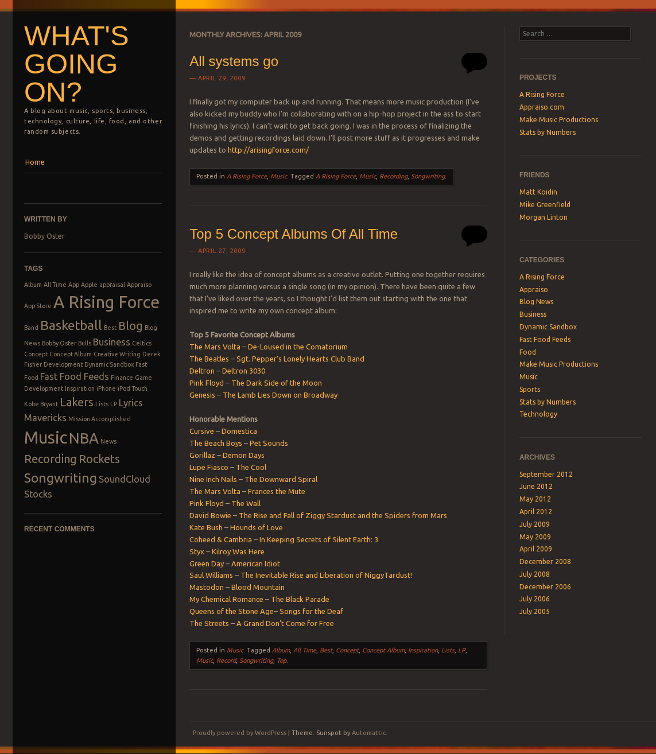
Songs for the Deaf (311, 611)
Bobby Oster (44, 236)
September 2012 (546, 474)
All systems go (233, 61)
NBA (84, 438)
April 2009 (535, 549)
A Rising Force (106, 302)
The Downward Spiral (280, 479)
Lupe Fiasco (208, 467)
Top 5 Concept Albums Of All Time (293, 234)
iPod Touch (132, 388)
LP (113, 404)
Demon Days (244, 455)
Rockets (99, 458)
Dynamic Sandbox (109, 364)
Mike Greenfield (544, 204)
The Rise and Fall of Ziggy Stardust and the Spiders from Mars (343, 515)
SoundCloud (124, 479)
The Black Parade (300, 599)
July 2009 (534, 524)
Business (111, 342)
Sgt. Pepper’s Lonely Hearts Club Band (300, 359)
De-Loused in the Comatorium (298, 347)
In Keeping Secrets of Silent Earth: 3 (318, 539)
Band (31, 327)
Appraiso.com (541, 107)
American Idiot (255, 563)
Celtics (142, 343)
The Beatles (209, 359)
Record (226, 660)
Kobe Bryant (41, 404)
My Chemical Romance (226, 599)
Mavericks (45, 418)
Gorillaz (202, 455)
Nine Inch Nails (213, 479)
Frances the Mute (276, 491)
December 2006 (545, 586)
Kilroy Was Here (238, 551)
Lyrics (131, 403)
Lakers (77, 402)
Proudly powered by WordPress (239, 732)
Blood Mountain (258, 587)
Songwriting (60, 477)
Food (527, 352)
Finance (122, 377)
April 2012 (535, 511)
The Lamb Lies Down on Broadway (280, 395)
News (108, 441)
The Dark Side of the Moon (276, 383)
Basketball (71, 324)
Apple (89, 284)
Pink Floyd (206, 383)
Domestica (239, 431)
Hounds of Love (256, 527)
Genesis (202, 395)
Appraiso (139, 284)
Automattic (369, 732)
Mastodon (206, 587)
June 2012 (536, 486)
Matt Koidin (538, 192)
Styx (196, 551)
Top (281, 660)
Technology (538, 414)
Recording (50, 458)
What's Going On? (76, 63)
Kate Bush (206, 527)
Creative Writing (117, 354)
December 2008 (545, 561)
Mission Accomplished (99, 418)
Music (45, 437)
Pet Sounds (269, 443)
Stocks (38, 494)
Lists (101, 404)
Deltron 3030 (243, 371)
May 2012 (535, 499)
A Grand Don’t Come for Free (285, 623)
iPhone (106, 388)
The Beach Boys (215, 443)
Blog (130, 325)
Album (33, 284)
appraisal (112, 284)
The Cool (251, 467)
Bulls (84, 343)
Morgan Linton (543, 217)
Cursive (201, 431)
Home (35, 162)
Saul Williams (211, 575)
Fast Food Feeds (74, 376)
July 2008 (534, 574)
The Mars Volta (214, 347)
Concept (36, 354)
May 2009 (535, 537)
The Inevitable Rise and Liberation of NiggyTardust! (326, 575)
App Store (38, 305)
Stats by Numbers (547, 132)
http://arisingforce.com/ (268, 150)
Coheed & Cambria (220, 539)
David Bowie (210, 515)
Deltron (202, 371)
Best (110, 327)
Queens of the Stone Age (231, 611)
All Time (55, 284)
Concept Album (70, 354)
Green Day (206, 563)
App (73, 284)
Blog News (536, 301)
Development (63, 364)
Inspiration (80, 388)
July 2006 (534, 599)
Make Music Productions (558, 119)
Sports (529, 389)
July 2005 (534, 611)
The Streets (209, 623)
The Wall (246, 503)
